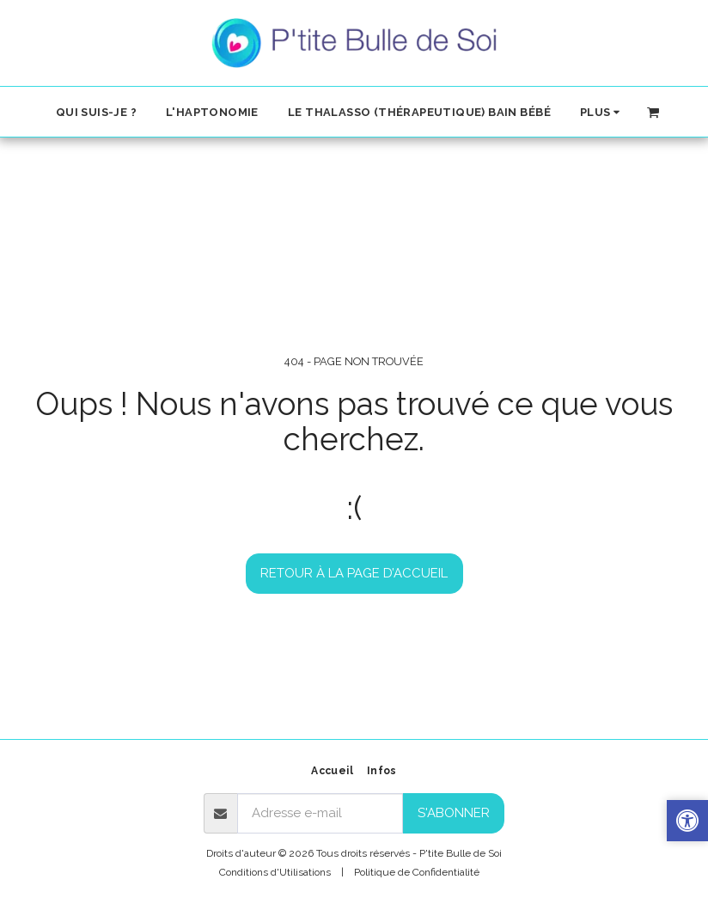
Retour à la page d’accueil (354, 573)
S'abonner (454, 813)
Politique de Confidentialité (416, 872)
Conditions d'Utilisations (275, 872)
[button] (653, 111)
